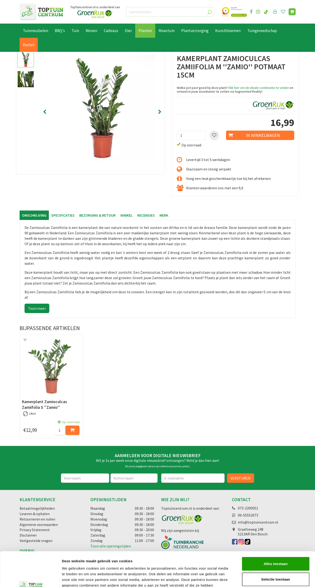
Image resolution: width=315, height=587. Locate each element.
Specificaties (63, 215)
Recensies (146, 215)
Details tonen (255, 578)
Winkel (126, 215)
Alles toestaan (276, 531)
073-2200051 (248, 508)
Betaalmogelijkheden (37, 508)
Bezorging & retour (97, 215)
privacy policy (181, 466)
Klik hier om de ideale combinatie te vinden (258, 88)
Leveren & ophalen (35, 513)
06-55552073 (248, 515)
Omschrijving (34, 215)
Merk (164, 215)
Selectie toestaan (275, 547)
